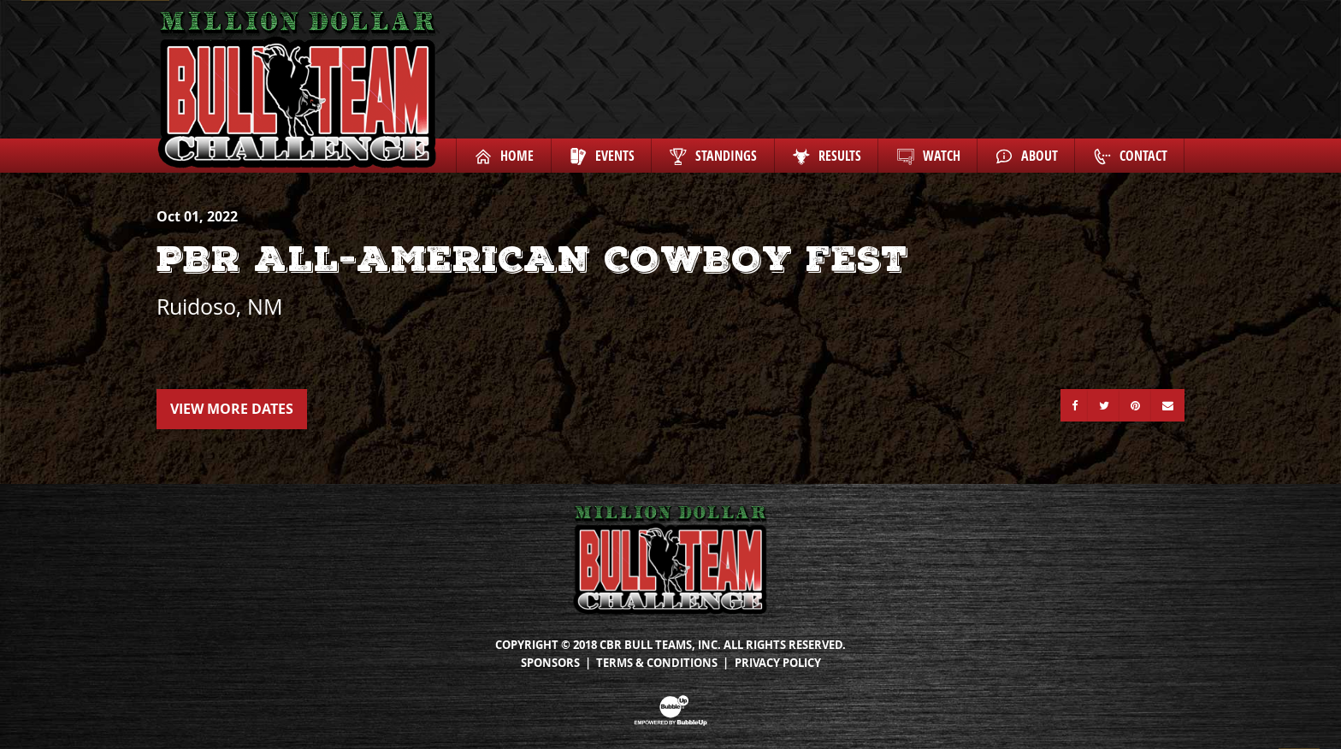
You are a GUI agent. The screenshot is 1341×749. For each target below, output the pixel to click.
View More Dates (231, 408)
